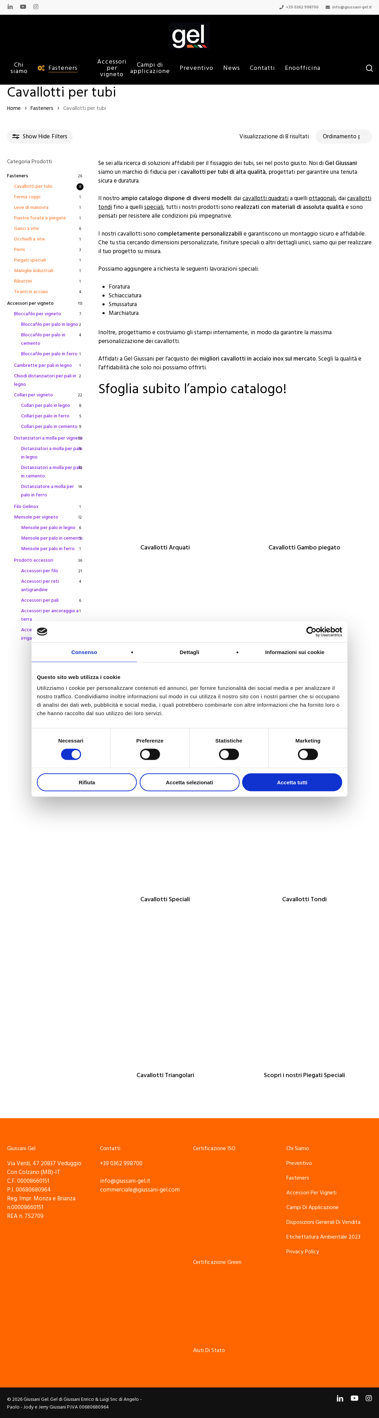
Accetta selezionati (189, 782)
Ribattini (23, 281)
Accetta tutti (292, 782)
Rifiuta (87, 782)
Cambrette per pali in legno (43, 365)
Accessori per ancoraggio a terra (50, 615)
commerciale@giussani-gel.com (140, 1190)
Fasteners (42, 108)
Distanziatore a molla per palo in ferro (47, 491)
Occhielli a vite (29, 239)
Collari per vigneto (33, 394)
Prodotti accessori (33, 560)
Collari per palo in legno (45, 405)
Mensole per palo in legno (48, 527)
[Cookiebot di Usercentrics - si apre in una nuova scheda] (311, 631)
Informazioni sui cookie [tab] (295, 652)
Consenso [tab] (84, 652)
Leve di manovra (31, 207)
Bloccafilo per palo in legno (49, 324)
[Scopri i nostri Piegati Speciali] (304, 995)
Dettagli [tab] (189, 652)
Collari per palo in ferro (45, 416)
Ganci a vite (26, 228)
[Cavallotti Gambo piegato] (304, 467)
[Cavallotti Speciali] (165, 819)
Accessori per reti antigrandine (40, 585)
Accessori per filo (39, 570)
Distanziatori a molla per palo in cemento (51, 472)
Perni (19, 249)
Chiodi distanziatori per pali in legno (45, 380)
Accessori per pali (40, 600)
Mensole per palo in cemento (52, 538)
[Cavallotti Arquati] (165, 467)
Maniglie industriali (33, 270)
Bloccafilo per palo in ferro (49, 353)
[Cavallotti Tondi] (304, 819)
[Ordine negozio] (344, 137)
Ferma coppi (27, 196)
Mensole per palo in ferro (48, 548)
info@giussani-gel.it (125, 1181)
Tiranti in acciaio (31, 291)
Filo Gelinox (26, 506)
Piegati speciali (30, 260)
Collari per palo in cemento (49, 426)
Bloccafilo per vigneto (37, 313)
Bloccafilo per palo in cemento (43, 339)
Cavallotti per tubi (33, 186)
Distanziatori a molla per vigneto (48, 438)
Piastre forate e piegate (40, 218)
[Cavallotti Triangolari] (165, 995)
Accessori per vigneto (30, 303)
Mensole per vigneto (36, 517)
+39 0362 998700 (121, 1163)
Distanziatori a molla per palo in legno (51, 453)
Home (14, 108)
